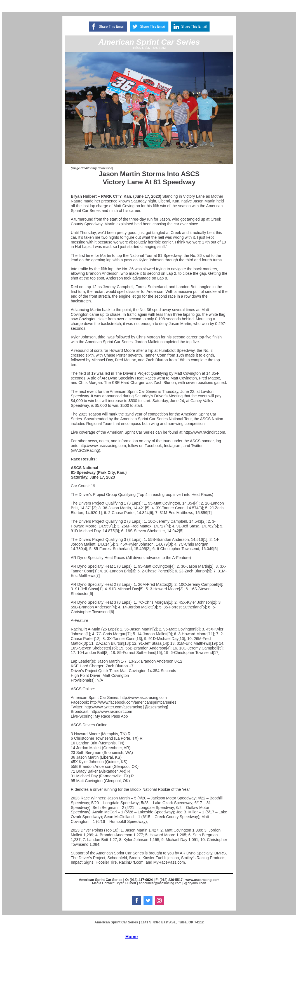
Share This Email (111, 26)
